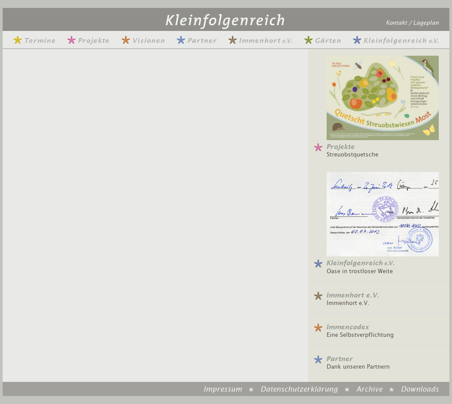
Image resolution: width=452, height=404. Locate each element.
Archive (369, 389)
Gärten (322, 41)
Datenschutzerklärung (299, 389)
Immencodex (347, 327)
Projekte (88, 41)
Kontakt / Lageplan (412, 23)
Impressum (222, 389)
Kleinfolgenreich (396, 41)
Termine (34, 41)
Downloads (420, 389)
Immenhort (260, 41)
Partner (197, 41)
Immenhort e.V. (352, 295)
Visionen (143, 41)
